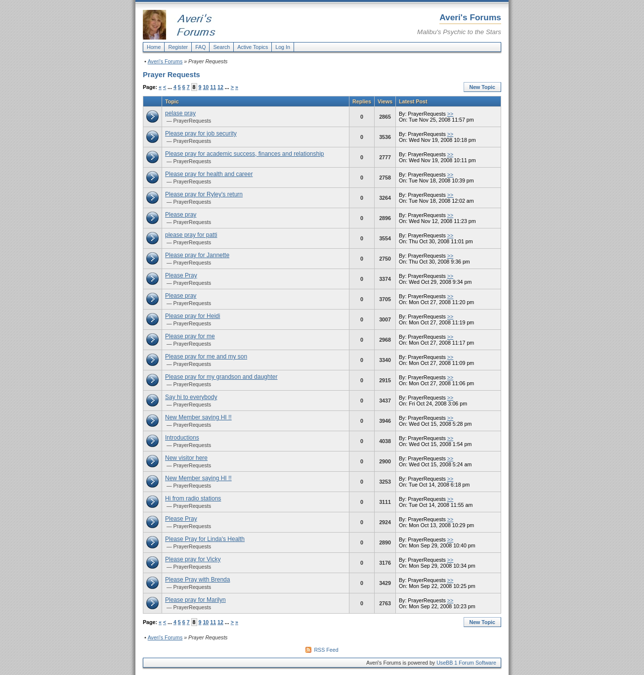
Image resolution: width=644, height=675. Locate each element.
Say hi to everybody (191, 397)
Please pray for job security (201, 133)
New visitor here (186, 457)
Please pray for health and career (209, 174)
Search (221, 47)
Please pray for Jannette (197, 255)
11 (213, 87)
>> (450, 114)
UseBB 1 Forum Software (466, 663)
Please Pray (181, 275)
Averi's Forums (165, 61)
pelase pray (180, 113)
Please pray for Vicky (193, 559)
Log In (282, 47)
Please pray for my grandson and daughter (221, 376)
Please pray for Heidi (192, 316)
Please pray (180, 214)
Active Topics (252, 47)
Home (154, 47)
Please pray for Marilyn (195, 599)
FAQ (200, 47)
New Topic (483, 87)
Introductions (182, 437)
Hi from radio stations (193, 498)
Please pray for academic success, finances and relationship (244, 153)
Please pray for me (190, 336)
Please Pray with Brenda (197, 579)
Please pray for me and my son (206, 356)
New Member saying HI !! (198, 417)
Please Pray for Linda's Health (205, 539)
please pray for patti (191, 234)
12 (220, 87)
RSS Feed (326, 650)
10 (206, 87)
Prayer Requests (171, 75)
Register (178, 47)
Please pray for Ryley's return (204, 194)
